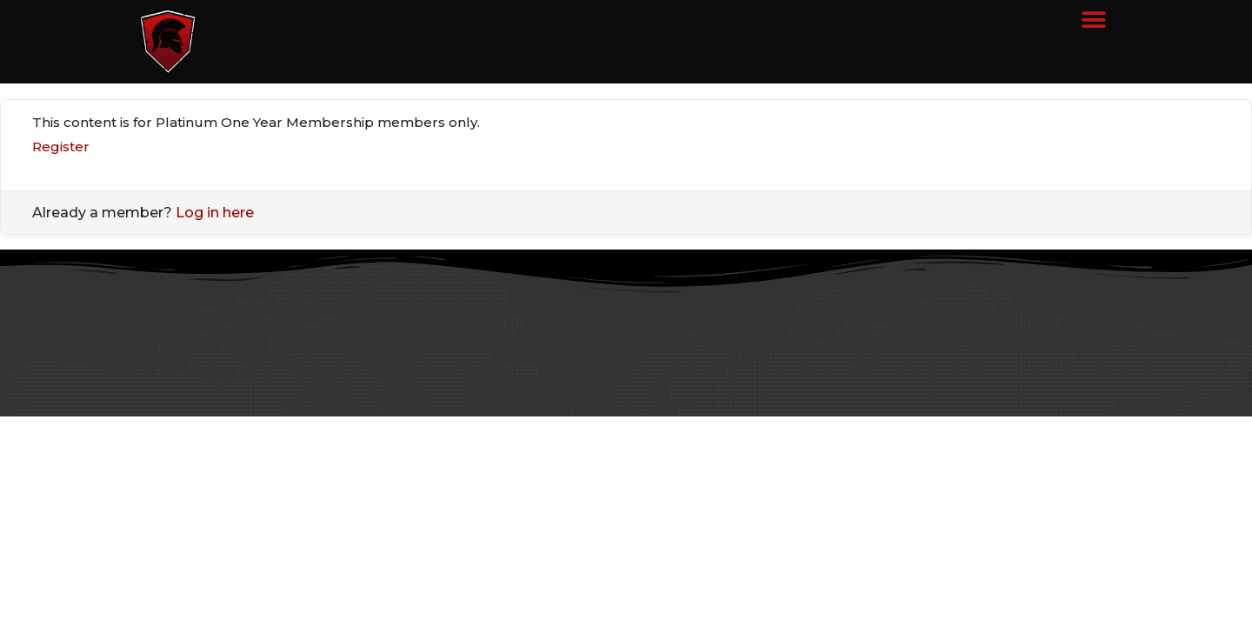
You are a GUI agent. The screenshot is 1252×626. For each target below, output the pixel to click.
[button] (1093, 19)
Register (61, 146)
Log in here (215, 212)
